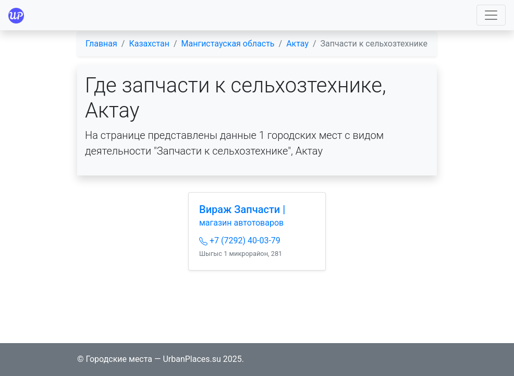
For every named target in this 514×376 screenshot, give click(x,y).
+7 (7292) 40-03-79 (239, 240)
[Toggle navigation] (491, 15)
